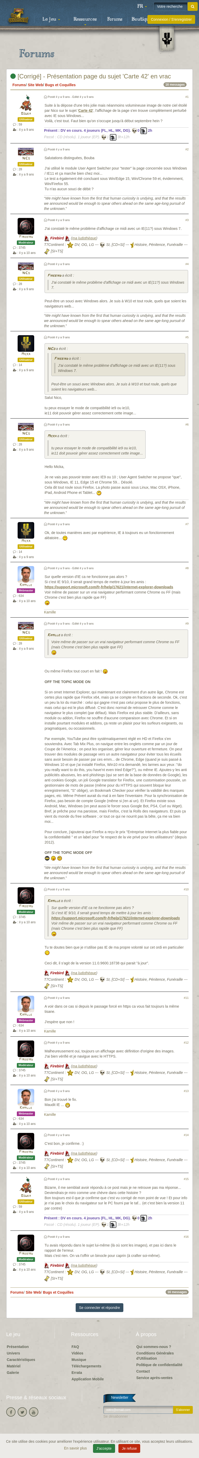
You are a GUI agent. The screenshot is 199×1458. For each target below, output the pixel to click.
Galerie (13, 1373)
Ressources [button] (85, 21)
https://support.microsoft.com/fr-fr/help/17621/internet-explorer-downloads (109, 587)
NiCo (26, 158)
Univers (13, 1353)
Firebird (26, 237)
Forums (114, 19)
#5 (187, 337)
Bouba (26, 114)
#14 (186, 1135)
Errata (77, 1373)
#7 (187, 524)
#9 (187, 623)
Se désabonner (115, 1416)
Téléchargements (86, 1366)
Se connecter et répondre (99, 1308)
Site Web (35, 85)
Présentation (18, 1347)
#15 (186, 1179)
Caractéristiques (21, 1360)
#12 (186, 1042)
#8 (187, 568)
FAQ (75, 1347)
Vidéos (77, 1353)
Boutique (142, 19)
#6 (187, 424)
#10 (186, 889)
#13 (186, 1091)
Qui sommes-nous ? (153, 1347)
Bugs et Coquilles (60, 85)
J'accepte (104, 1448)
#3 (187, 220)
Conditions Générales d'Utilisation (155, 1355)
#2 (187, 149)
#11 (186, 997)
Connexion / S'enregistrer (171, 19)
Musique (79, 1360)
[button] (142, 6)
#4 (187, 264)
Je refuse (129, 1448)
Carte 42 (85, 110)
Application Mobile (88, 1379)
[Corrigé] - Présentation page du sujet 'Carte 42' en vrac (90, 76)
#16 (186, 1236)
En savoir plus (76, 1448)
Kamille (26, 585)
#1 (187, 96)
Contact (143, 1371)
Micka (26, 354)
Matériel (13, 1366)
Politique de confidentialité (159, 1365)
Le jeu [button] (51, 19)
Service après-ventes (154, 1378)
